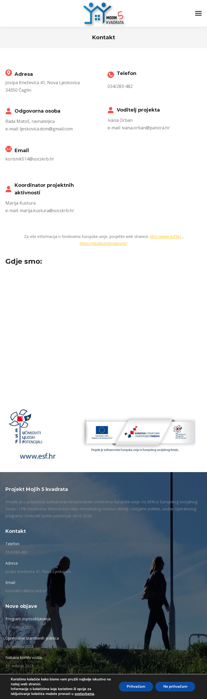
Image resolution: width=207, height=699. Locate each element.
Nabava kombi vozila (23, 657)
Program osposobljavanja (28, 618)
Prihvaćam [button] (135, 686)
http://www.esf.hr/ (165, 236)
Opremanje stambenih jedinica (32, 638)
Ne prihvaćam (175, 686)
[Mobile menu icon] (198, 13)
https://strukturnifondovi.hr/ (103, 243)
